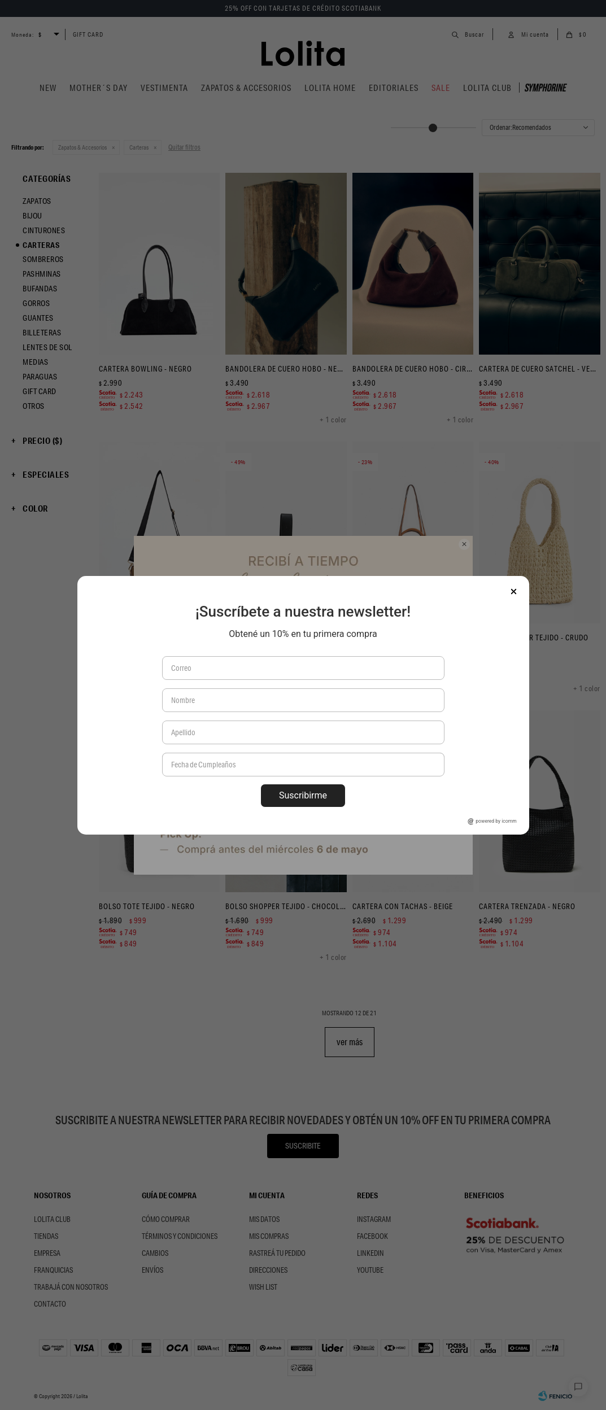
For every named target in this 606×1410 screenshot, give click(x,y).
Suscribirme (303, 795)
